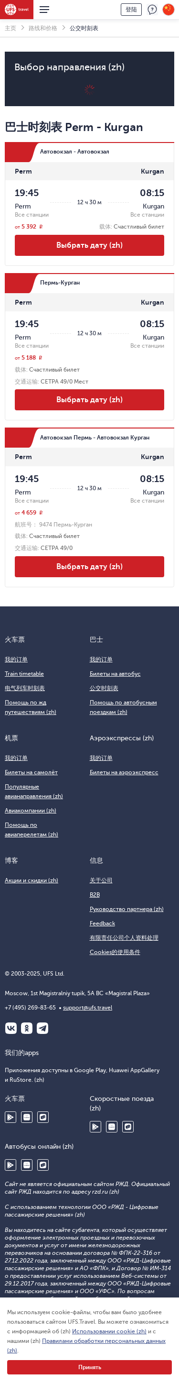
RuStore (43, 1117)
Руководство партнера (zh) (127, 909)
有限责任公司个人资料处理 (124, 937)
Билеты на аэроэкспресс (124, 772)
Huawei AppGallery (26, 1117)
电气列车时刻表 (25, 688)
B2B (95, 894)
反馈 (152, 9)
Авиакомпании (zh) (30, 810)
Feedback (102, 923)
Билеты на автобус (115, 673)
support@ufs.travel (87, 1007)
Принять (89, 1367)
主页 (10, 28)
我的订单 (16, 659)
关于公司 (101, 880)
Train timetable (24, 673)
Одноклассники (27, 1028)
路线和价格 (43, 28)
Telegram (42, 1028)
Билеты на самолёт (31, 772)
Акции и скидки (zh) (31, 880)
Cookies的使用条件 (115, 952)
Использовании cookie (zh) (109, 1331)
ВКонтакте (11, 1028)
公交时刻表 (104, 688)
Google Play (10, 1117)
